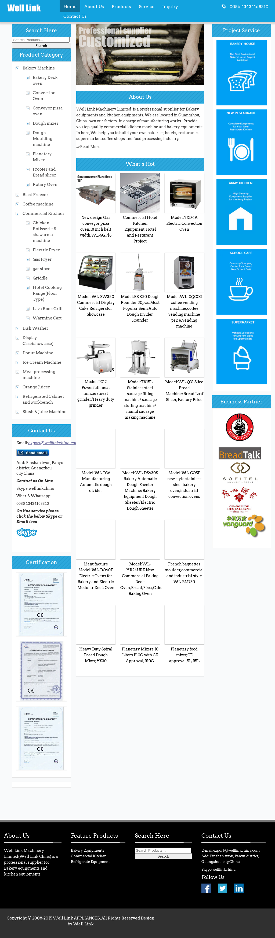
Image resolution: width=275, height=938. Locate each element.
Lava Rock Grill (48, 308)
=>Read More (88, 147)
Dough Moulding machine (42, 138)
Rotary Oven (45, 184)
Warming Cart (47, 318)
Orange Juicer (36, 386)
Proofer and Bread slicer (44, 172)
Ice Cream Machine (42, 362)
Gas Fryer (42, 259)
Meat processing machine (39, 374)
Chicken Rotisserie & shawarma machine (45, 231)
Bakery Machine (39, 68)
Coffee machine (38, 204)
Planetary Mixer (42, 156)
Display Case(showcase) (38, 340)
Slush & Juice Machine (45, 411)
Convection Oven (44, 95)
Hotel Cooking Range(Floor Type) (47, 293)
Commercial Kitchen (43, 213)
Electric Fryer (46, 249)
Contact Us (75, 16)
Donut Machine (38, 352)
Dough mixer (46, 123)
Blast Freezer (35, 194)
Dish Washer (35, 328)
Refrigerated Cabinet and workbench (43, 399)
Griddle (40, 278)
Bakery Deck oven (45, 80)
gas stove (41, 268)
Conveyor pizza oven (48, 110)
